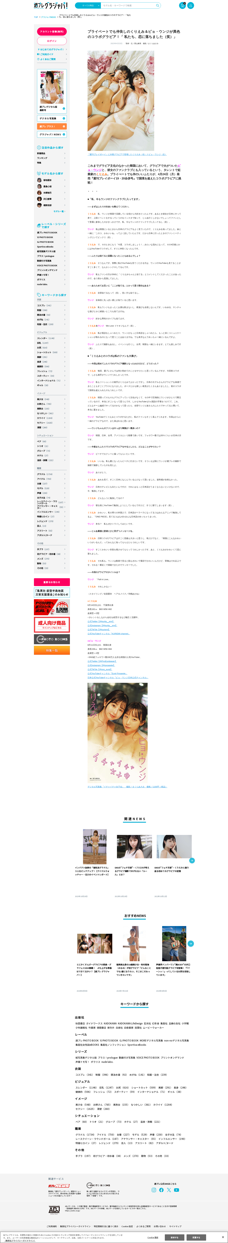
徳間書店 (101, 1027)
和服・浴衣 (46, 324)
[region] (114, 1237)
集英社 (163, 1023)
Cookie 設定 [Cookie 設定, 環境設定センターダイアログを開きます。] (152, 1237)
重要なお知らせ (51, 582)
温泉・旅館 (46, 460)
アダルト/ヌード (44, 535)
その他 (43, 568)
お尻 (43, 347)
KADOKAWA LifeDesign (130, 1023)
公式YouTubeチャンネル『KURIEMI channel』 (109, 633)
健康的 (44, 366)
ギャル (43, 385)
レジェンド (46, 521)
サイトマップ (175, 1226)
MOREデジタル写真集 (149, 1040)
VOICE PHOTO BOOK (47, 265)
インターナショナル (49, 380)
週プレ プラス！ (47, 126)
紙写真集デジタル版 (46, 251)
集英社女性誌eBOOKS (87, 1044)
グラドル (45, 474)
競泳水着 (44, 314)
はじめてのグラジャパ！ (52, 49)
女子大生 (44, 497)
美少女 (44, 399)
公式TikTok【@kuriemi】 (99, 629)
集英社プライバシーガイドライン (75, 1226)
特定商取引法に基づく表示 (106, 1226)
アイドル (45, 478)
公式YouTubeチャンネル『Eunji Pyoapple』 (107, 673)
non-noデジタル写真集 (174, 1040)
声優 (43, 492)
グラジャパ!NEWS (48, 17)
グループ (44, 450)
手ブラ (44, 549)
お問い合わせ (160, 1226)
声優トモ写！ (43, 274)
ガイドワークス (94, 1023)
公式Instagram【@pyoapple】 (101, 665)
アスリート (45, 530)
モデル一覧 (58, 211)
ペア (42, 441)
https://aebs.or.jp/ (72, 1210)
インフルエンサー (49, 511)
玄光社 (146, 1023)
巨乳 (43, 342)
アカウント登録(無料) (52, 31)
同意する (196, 1237)
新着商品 (41, 153)
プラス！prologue (45, 256)
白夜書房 (128, 1027)
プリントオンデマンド (47, 270)
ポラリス (41, 279)
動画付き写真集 (44, 260)
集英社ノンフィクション (113, 1044)
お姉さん (45, 403)
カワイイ (45, 418)
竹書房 (92, 1027)
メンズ (44, 558)
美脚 (43, 357)
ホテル (43, 455)
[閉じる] (223, 1237)
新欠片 (110, 1027)
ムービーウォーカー (153, 1027)
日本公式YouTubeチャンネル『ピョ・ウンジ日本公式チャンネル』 (118, 677)
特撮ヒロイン (46, 516)
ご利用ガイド (46, 54)
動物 (42, 563)
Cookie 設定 (127, 1226)
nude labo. (42, 284)
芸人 (42, 525)
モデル (44, 488)
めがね (44, 319)
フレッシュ (45, 371)
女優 (43, 483)
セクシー (45, 422)
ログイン (52, 40)
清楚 (43, 427)
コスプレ (45, 305)
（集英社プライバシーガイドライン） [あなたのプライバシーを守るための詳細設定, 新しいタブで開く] (20, 1240)
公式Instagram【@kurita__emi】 (102, 625)
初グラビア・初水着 (49, 553)
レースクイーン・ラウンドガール (50, 502)
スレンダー (46, 338)
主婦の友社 (174, 1023)
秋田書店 (80, 1023)
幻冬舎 (155, 1023)
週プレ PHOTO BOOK (47, 232)
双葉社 (138, 1027)
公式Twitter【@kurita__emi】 (101, 621)
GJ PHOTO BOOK (45, 241)
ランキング (42, 158)
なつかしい (46, 413)
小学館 (184, 1023)
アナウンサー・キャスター (50, 507)
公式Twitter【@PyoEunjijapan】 (102, 661)
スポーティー (46, 375)
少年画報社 (81, 1027)
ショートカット (48, 352)
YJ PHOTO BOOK (45, 237)
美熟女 (44, 408)
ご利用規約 (52, 1226)
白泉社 (119, 1027)
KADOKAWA (110, 1023)
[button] (192, 861)
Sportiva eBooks (45, 246)
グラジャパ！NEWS (50, 134)
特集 (39, 162)
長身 (43, 361)
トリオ (43, 446)
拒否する (174, 1237)
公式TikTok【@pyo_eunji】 (100, 669)
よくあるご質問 (48, 59)
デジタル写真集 (48, 118)
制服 (43, 310)
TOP (36, 17)
